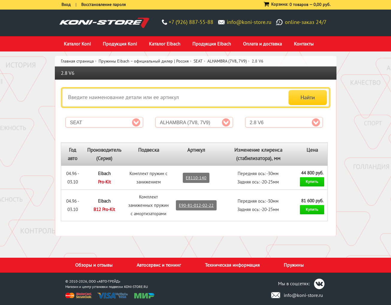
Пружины (294, 265)
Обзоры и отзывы (94, 265)
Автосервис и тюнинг (159, 265)
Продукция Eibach (211, 44)
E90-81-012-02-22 (196, 205)
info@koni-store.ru (249, 22)
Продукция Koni (120, 44)
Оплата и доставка (262, 44)
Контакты (304, 44)
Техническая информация (232, 265)
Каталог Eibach (164, 44)
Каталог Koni (77, 44)
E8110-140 (196, 177)
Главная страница (77, 61)
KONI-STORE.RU (136, 286)
